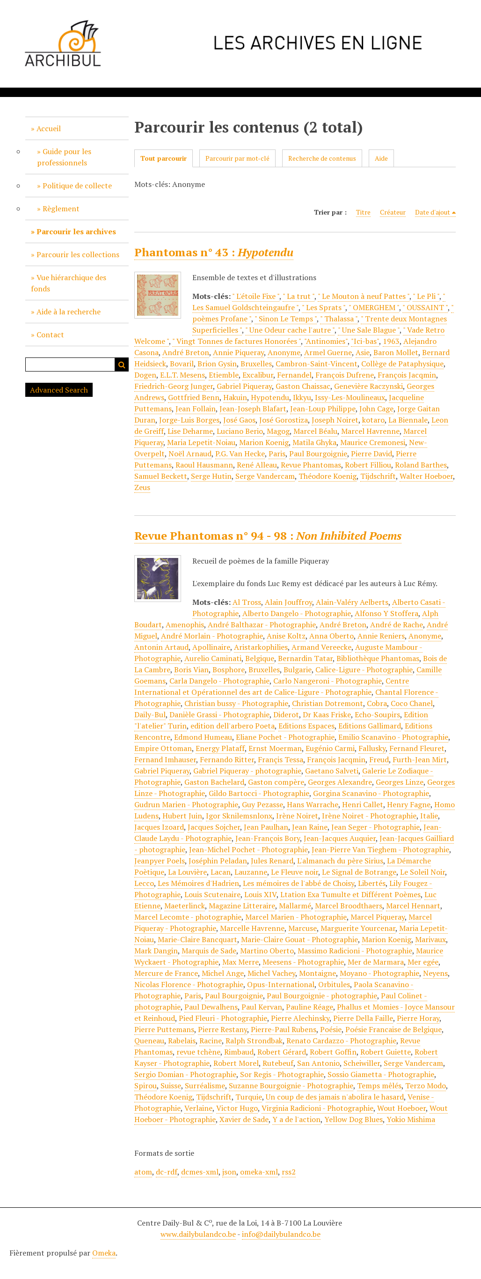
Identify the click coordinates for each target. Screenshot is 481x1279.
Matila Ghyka (314, 442)
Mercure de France (166, 973)
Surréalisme (205, 1085)
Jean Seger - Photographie (375, 827)
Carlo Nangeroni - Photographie (327, 681)
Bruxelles (256, 363)
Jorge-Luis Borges (189, 420)
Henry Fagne (408, 804)
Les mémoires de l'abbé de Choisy (298, 883)
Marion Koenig (264, 442)
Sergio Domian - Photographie (185, 1074)
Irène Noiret (297, 816)
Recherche (122, 364)
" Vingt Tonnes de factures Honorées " (236, 341)
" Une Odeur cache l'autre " (290, 330)
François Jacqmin (407, 375)
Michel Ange (223, 973)
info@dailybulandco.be (281, 1234)
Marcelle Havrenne (252, 928)
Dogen (145, 375)
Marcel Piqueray (377, 917)
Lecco (144, 883)
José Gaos (239, 420)
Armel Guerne (328, 352)
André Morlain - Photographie (212, 636)
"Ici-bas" (365, 341)
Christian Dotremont (327, 703)
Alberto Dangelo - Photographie (296, 613)
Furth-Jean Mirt (420, 759)
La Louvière (187, 872)
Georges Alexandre (340, 782)
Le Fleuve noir (294, 872)
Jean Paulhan (266, 827)
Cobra (377, 703)
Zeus (142, 487)
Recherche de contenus (322, 158)
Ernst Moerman (275, 748)
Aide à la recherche (68, 311)
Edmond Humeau (203, 737)
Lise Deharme (190, 431)
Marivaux (430, 939)
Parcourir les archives (76, 231)
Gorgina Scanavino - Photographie (371, 793)
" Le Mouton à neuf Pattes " (363, 296)
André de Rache (396, 624)
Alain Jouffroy (288, 602)
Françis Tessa (280, 759)
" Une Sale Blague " (369, 330)
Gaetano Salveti (331, 771)
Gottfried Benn (193, 397)
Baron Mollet (395, 352)
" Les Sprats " (323, 307)
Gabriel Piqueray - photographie (247, 771)
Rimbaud (239, 1052)
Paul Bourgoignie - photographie (322, 995)
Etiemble (224, 375)
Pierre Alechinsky (300, 1018)
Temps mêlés (379, 1085)
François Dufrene (344, 375)
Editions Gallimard (369, 726)
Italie (429, 816)
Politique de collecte (77, 185)
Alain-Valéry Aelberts (352, 602)
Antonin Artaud (161, 647)
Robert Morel (236, 1063)
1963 (391, 341)
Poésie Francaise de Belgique (393, 1029)
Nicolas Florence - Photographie (188, 984)
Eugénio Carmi (330, 748)
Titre (363, 212)
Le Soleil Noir (422, 872)
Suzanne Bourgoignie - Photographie (291, 1085)
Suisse (170, 1085)
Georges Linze (399, 782)
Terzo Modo (425, 1085)
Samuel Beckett (160, 476)
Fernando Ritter (227, 759)
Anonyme (284, 352)
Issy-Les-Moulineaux (350, 397)
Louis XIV (260, 894)
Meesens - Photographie (303, 962)
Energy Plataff (220, 748)
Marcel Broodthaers (348, 905)
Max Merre (240, 962)
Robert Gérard (281, 1052)
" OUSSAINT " (425, 307)
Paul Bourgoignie (318, 453)
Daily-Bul (150, 714)
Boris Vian (191, 669)
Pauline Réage (309, 1007)
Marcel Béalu (315, 431)
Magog (278, 431)
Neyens (435, 973)
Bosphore (228, 669)
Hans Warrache (312, 804)
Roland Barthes (421, 465)
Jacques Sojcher (214, 827)
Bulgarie (298, 669)
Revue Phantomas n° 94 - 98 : (267, 535)
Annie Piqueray (238, 352)
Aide (381, 158)
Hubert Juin (182, 816)
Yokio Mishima (410, 1119)
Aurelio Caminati (212, 658)
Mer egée (423, 962)
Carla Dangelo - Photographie (219, 681)
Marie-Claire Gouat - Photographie (299, 939)
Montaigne (317, 973)
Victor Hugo (237, 1108)
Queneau (149, 1040)
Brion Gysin (217, 363)
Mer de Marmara (376, 962)
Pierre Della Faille (363, 1018)
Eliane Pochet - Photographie (285, 737)
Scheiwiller (361, 1063)
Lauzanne (250, 872)
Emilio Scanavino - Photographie (393, 737)
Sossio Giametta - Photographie (381, 1074)
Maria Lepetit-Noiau (201, 442)
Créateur (393, 212)
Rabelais (182, 1040)
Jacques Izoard (159, 827)
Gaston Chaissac (303, 386)
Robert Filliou (368, 465)
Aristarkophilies (261, 647)
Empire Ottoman (163, 748)
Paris (277, 453)
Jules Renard (272, 860)
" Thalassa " (338, 318)
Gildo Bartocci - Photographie (259, 793)
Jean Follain (195, 408)
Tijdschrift (378, 476)
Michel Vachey (271, 973)
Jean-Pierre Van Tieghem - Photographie (380, 849)
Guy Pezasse (262, 804)
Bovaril (182, 363)
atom (143, 1172)
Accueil (48, 128)
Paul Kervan (261, 1007)
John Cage (376, 408)
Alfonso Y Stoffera (386, 613)
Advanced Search (59, 390)
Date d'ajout (432, 212)
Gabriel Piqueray (244, 386)
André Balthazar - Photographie (262, 624)
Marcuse (302, 928)
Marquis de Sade (209, 950)
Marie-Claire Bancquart (197, 939)
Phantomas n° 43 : (213, 252)
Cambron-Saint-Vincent (316, 363)
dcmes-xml (200, 1172)
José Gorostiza (283, 420)
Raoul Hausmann (204, 465)
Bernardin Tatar (305, 658)
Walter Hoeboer (426, 476)
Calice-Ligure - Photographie (364, 669)
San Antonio (318, 1063)
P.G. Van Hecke (240, 453)
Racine (210, 1040)
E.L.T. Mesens (182, 375)
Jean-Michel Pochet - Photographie (248, 849)
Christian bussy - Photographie (236, 703)
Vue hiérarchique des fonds (68, 283)
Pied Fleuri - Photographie (223, 1018)
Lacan (221, 872)
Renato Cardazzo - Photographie (341, 1040)
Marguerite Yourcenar (358, 928)
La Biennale (408, 420)
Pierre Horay (418, 1018)
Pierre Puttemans (164, 1029)
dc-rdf (166, 1172)
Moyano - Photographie (379, 973)
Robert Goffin (333, 1052)
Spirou (145, 1085)
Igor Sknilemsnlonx (239, 816)
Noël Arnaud (189, 453)
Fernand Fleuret (417, 748)
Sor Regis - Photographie (282, 1074)
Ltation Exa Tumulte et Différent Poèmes (350, 894)
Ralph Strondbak (254, 1040)
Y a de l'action (296, 1119)
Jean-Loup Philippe (323, 408)
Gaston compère (276, 782)
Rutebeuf (277, 1063)
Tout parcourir (163, 158)
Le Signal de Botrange (359, 872)
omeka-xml (259, 1172)
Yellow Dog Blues (353, 1119)
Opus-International (280, 984)
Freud (379, 759)
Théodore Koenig (328, 476)
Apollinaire (211, 647)
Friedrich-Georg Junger (173, 386)
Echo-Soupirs (377, 714)
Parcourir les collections (77, 254)
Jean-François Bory (267, 838)
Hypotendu (270, 397)
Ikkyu (302, 397)
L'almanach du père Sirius (340, 860)
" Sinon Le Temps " (286, 318)
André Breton (185, 352)
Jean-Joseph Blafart (252, 408)
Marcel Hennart (413, 905)
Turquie (248, 1097)
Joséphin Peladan (218, 860)
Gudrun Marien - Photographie (186, 804)
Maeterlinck (184, 905)
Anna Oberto (331, 636)
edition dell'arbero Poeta (232, 726)
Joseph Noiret (335, 420)
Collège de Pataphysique (402, 363)
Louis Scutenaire (212, 894)
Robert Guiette (385, 1052)
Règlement (61, 208)
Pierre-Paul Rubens (283, 1029)
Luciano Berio (240, 431)
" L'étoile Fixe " (255, 296)
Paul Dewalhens (211, 1007)
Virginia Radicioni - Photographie (317, 1108)
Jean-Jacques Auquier (340, 838)
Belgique (259, 658)
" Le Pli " (426, 296)
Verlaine (198, 1108)
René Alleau (257, 465)
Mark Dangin (156, 950)
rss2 (289, 1172)
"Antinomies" (326, 341)
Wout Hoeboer (401, 1108)
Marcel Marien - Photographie (296, 917)
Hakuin (235, 397)
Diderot (286, 714)
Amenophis (185, 624)
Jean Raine (310, 827)
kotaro (373, 420)
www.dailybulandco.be (198, 1234)
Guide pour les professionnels (64, 157)
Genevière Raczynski (368, 386)
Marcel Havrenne (370, 431)
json (229, 1172)
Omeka (104, 1253)
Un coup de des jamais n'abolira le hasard (335, 1097)
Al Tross (247, 602)
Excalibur (257, 375)
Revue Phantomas (311, 465)
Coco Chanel (412, 703)
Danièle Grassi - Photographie (219, 714)
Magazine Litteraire (242, 905)
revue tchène (198, 1052)
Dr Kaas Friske (327, 714)
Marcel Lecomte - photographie (187, 917)
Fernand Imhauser (165, 759)
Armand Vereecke (321, 647)
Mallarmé (295, 905)
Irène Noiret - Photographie (369, 816)
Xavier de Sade (244, 1119)
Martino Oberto (267, 950)
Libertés (372, 883)
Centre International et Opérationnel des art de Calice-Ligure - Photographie (271, 686)
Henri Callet (362, 804)
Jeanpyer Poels (159, 860)
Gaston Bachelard (214, 782)
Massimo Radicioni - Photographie (355, 950)
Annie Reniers (381, 636)
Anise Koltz (286, 636)
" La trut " (298, 296)
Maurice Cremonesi (372, 442)
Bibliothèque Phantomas (377, 658)
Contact (50, 334)
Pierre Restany (222, 1029)
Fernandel (294, 375)
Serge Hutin (211, 476)
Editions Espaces (306, 726)
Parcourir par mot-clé (237, 158)
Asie (363, 352)
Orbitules (334, 984)
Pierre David (371, 453)
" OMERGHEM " (374, 307)
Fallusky (372, 748)
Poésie (331, 1029)
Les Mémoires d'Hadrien (198, 883)
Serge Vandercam (265, 476)
